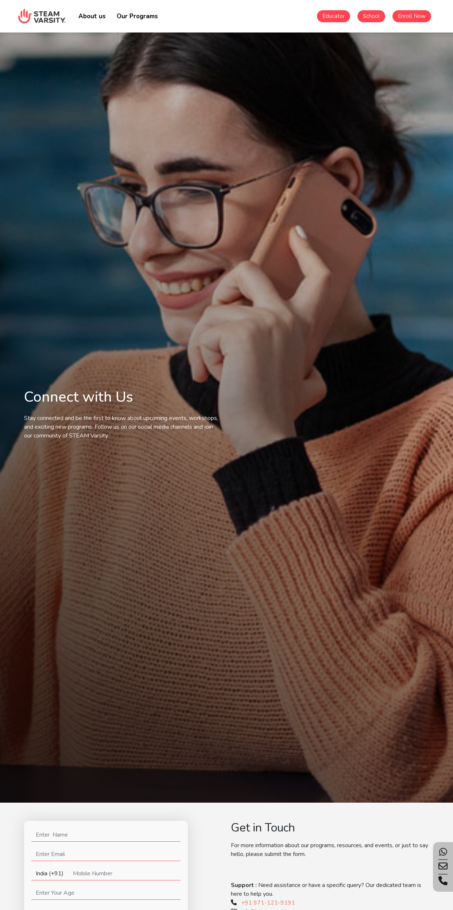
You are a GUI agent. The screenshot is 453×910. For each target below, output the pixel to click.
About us (92, 16)
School (371, 16)
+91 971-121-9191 (268, 903)
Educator (333, 16)
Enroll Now (412, 16)
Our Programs (137, 16)
